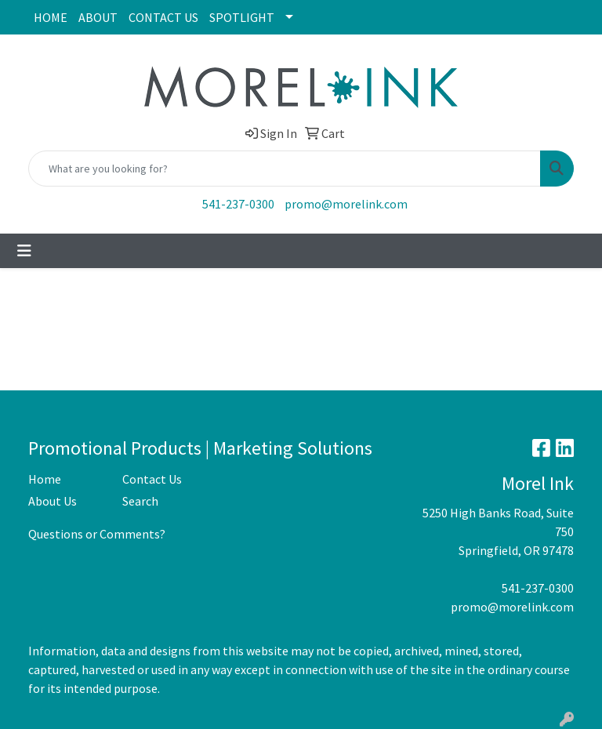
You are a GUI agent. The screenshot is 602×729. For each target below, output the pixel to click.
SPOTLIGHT (241, 17)
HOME (50, 17)
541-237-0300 (238, 204)
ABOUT (98, 17)
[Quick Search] (284, 169)
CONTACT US (163, 17)
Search (140, 501)
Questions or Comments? (96, 534)
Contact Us (152, 479)
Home (44, 479)
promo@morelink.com (346, 204)
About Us (52, 501)
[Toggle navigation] (24, 251)
